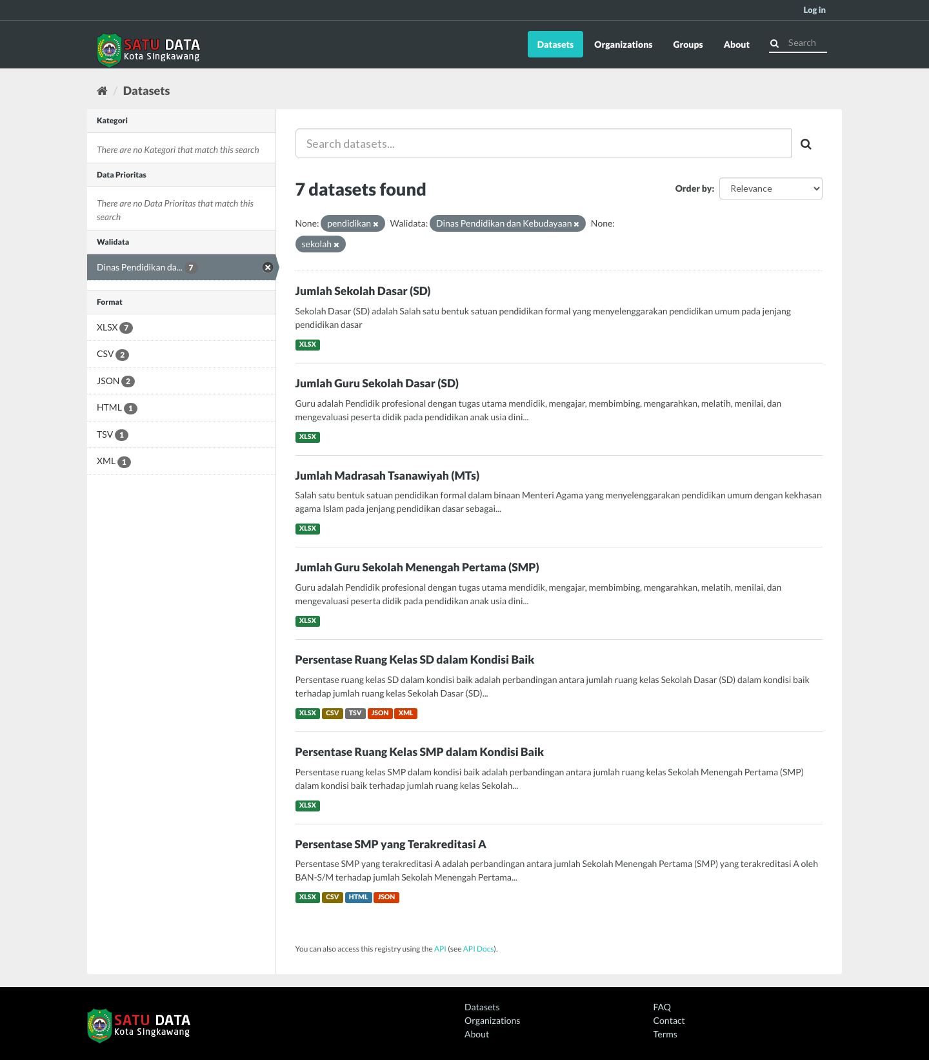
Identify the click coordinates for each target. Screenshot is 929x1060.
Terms (665, 1033)
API (440, 948)
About (737, 44)
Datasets (555, 44)
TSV (355, 713)
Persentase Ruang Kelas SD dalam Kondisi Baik (415, 659)
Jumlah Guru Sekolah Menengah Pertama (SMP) (417, 567)
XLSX (307, 345)
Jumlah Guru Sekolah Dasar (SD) (377, 383)
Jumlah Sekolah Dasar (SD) (363, 291)
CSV (332, 713)
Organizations (623, 44)
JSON (380, 713)
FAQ (662, 1006)
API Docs (478, 948)
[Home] (102, 90)
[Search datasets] (798, 43)
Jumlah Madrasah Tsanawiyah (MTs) (387, 475)
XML (406, 713)
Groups (688, 44)
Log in (814, 10)
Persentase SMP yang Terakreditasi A (390, 844)
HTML (358, 897)
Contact (669, 1020)
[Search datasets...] (543, 143)
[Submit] (774, 41)
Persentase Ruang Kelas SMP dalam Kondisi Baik (419, 752)
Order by (693, 188)
